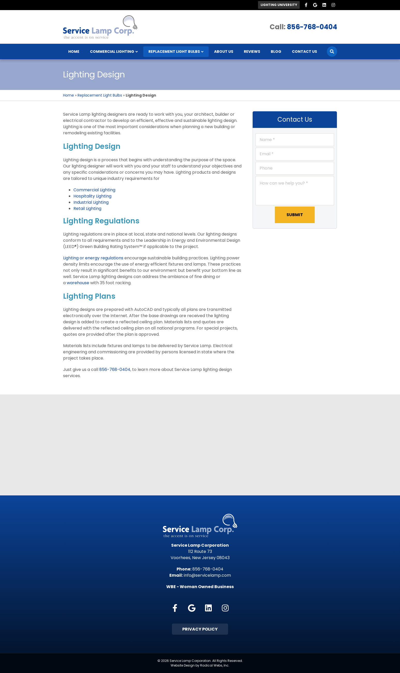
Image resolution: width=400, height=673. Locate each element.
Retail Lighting (87, 208)
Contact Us (304, 51)
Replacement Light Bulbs (174, 51)
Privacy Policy (200, 629)
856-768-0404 (312, 27)
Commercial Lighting (112, 51)
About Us (223, 51)
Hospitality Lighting (92, 196)
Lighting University (279, 5)
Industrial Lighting (91, 202)
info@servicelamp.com (207, 575)
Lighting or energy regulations (93, 258)
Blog (276, 51)
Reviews (252, 51)
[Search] (332, 51)
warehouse (78, 283)
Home (73, 51)
